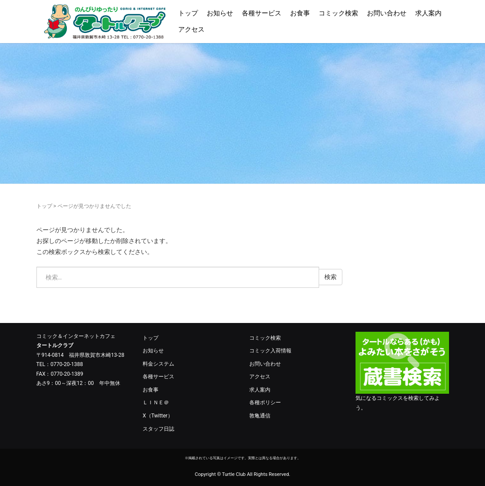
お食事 (300, 13)
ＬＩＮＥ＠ (156, 402)
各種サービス (261, 13)
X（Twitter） (158, 416)
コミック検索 (338, 13)
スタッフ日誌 (158, 429)
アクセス (191, 29)
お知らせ (220, 13)
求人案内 (428, 13)
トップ (188, 13)
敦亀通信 (259, 416)
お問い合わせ (386, 13)
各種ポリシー (265, 402)
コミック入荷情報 (270, 351)
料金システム (158, 364)
